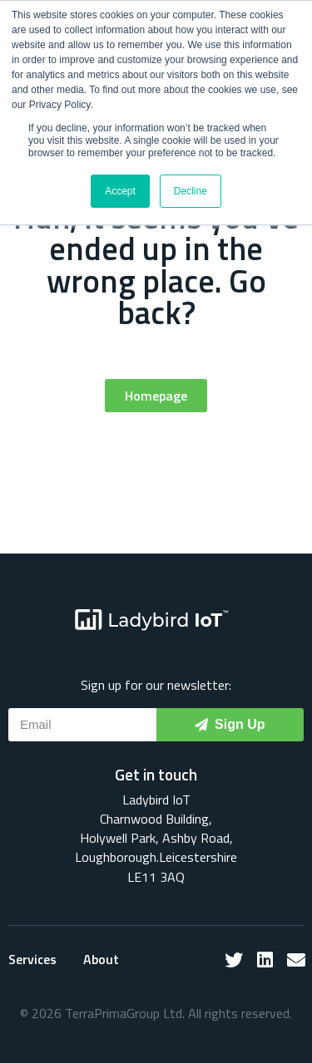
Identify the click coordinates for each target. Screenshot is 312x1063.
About (101, 959)
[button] (156, 395)
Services (32, 959)
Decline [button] (190, 191)
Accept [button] (120, 191)
